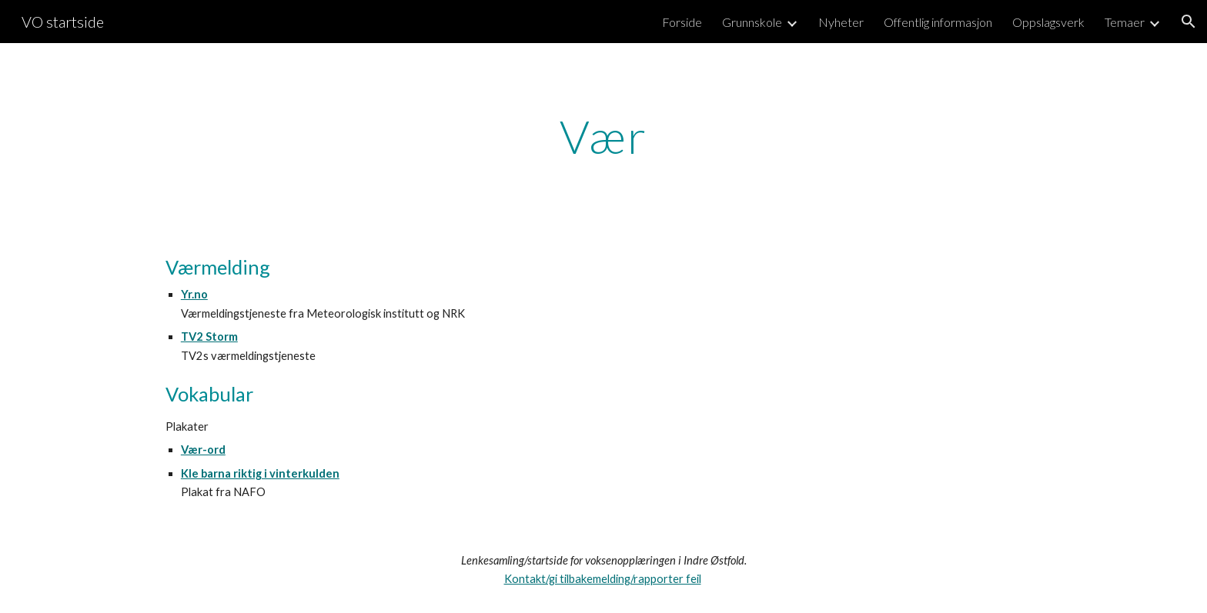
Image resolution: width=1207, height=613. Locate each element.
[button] (1188, 21)
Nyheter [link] (841, 22)
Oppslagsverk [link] (1048, 22)
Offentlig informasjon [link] (938, 22)
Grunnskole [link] (752, 22)
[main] (603, 136)
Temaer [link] (1125, 22)
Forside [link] (682, 22)
